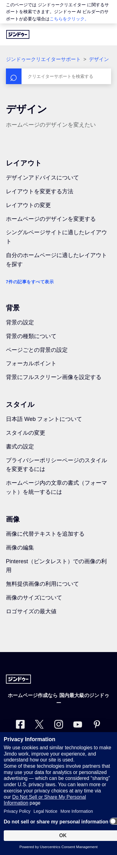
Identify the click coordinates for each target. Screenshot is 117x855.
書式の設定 (20, 446)
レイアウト (24, 163)
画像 (13, 519)
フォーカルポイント (31, 363)
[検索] (58, 76)
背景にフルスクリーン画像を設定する (53, 377)
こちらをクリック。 (69, 18)
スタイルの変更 (25, 433)
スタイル (20, 404)
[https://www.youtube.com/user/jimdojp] (77, 725)
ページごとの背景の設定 (37, 350)
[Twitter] (39, 725)
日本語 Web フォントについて (44, 419)
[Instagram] (58, 725)
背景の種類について (31, 336)
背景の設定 (20, 322)
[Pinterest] (96, 725)
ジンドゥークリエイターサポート (43, 59)
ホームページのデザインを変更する (51, 219)
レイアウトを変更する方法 (39, 191)
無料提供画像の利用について (42, 584)
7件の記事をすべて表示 (30, 281)
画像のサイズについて (34, 597)
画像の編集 (20, 547)
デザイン (99, 59)
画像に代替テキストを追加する (45, 534)
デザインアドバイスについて (42, 178)
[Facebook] (20, 725)
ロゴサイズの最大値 (31, 611)
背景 (13, 308)
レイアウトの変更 (28, 205)
